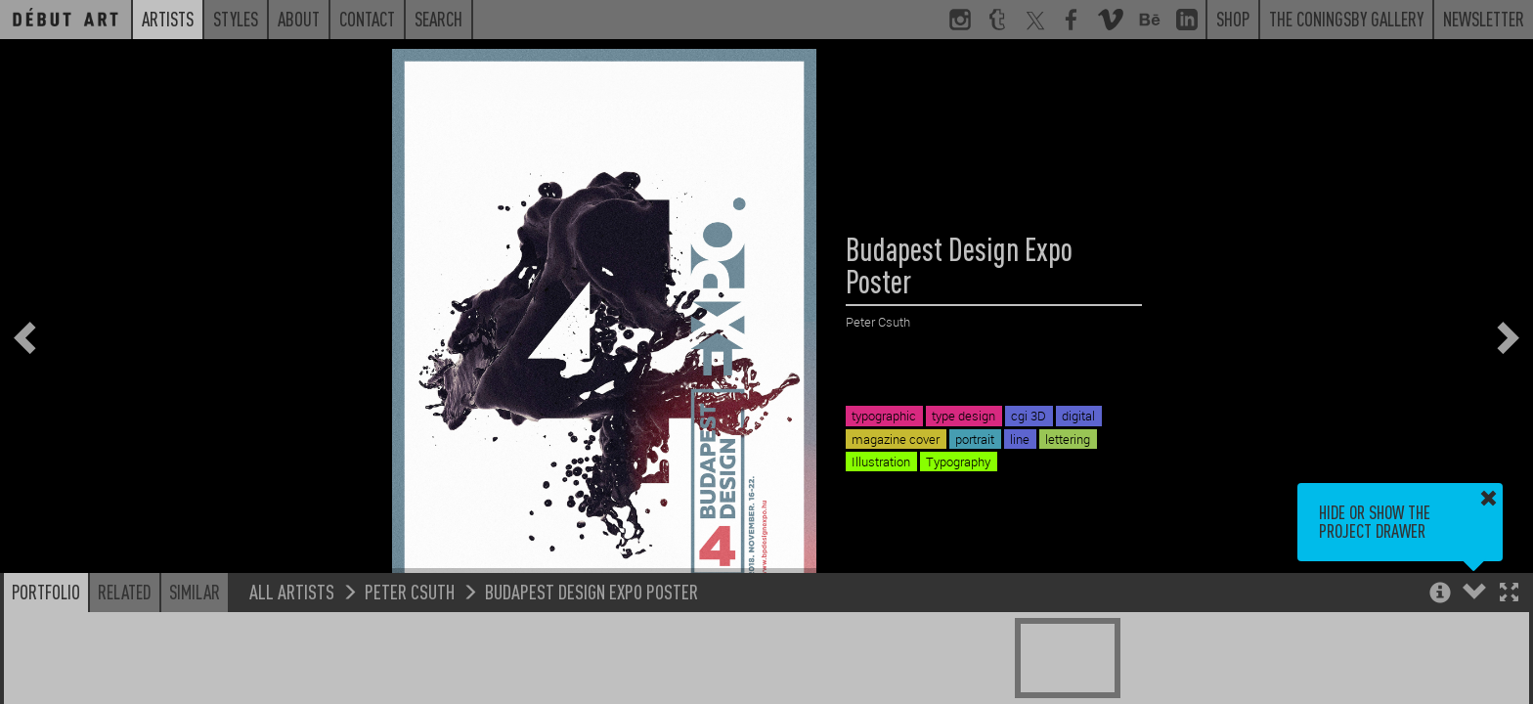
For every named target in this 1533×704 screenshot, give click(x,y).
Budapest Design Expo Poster (591, 591)
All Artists (291, 591)
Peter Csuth (410, 591)
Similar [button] (194, 591)
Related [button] (125, 591)
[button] (1509, 594)
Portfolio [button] (46, 591)
